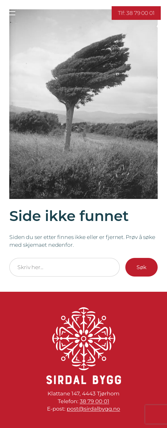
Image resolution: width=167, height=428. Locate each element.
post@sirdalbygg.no (93, 408)
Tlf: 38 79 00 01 (136, 13)
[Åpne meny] (11, 13)
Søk (141, 267)
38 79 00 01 (94, 401)
